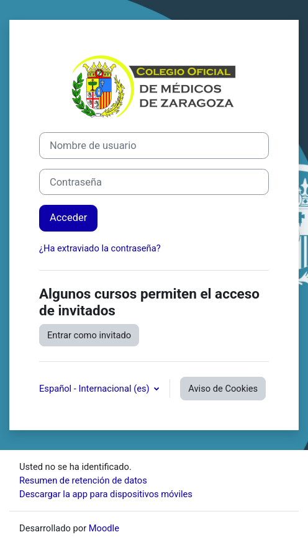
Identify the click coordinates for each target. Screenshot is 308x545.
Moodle (104, 528)
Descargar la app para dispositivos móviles (105, 494)
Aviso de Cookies (223, 388)
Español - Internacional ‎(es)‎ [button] (95, 388)
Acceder (68, 217)
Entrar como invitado (89, 335)
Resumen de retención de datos (83, 480)
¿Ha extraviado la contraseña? (100, 248)
